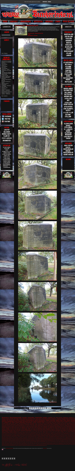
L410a (36, 443)
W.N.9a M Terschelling (6, 62)
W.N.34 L (17, 445)
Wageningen (52, 426)
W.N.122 (13, 438)
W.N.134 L (52, 444)
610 (54, 438)
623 (23, 435)
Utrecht (57, 417)
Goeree (13, 423)
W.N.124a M (17, 438)
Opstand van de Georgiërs (50, 432)
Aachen (12, 433)
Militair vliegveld (66, 420)
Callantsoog (62, 436)
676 (46, 436)
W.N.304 (11, 445)
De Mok (68, 436)
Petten (42, 426)
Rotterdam (70, 443)
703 (20, 427)
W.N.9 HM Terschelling (6, 61)
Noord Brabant (29, 434)
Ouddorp (41, 434)
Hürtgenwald (73, 431)
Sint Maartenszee (7, 444)
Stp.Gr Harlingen (61, 432)
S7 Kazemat (27, 425)
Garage (34, 428)
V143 (32, 444)
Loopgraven (6, 422)
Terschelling (29, 418)
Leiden (42, 443)
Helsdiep (61, 431)
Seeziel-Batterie (40, 424)
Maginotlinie (44, 443)
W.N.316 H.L (23, 436)
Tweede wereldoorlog (20, 424)
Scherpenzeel (72, 418)
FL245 (72, 438)
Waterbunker (32, 424)
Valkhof (38, 444)
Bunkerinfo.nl (5, 417)
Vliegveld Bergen (59, 420)
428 (53, 438)
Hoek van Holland (67, 431)
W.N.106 (47, 444)
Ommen (57, 443)
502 (56, 423)
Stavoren (15, 444)
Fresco (53, 431)
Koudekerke (34, 435)
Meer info (45, 1)
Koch (41, 432)
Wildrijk (37, 445)
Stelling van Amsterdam (58, 435)
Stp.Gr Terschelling (43, 418)
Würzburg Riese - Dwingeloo (5, 84)
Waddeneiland (9, 435)
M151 (35, 427)
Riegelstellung (43, 435)
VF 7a (35, 444)
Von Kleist (67, 434)
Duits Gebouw (63, 426)
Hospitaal (36, 426)
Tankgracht (57, 437)
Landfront (37, 420)
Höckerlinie (4, 427)
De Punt (66, 427)
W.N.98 (67, 428)
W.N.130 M (23, 438)
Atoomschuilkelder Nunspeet (6, 78)
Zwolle (54, 423)
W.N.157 (30, 438)
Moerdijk (48, 443)
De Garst (50, 431)
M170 (24, 434)
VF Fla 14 (63, 437)
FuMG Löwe (30, 428)
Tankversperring (69, 423)
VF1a (72, 435)
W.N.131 (27, 438)
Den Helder (16, 418)
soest (46, 445)
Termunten (62, 434)
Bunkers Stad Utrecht (6, 76)
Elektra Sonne (28, 432)
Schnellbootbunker (47, 433)
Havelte (36, 424)
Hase (56, 431)
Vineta (40, 444)
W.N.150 (59, 444)
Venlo (65, 432)
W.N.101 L (18, 431)
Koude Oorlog (36, 418)
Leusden (34, 422)
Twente (61, 425)
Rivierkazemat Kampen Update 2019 (6, 74)
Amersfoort (39, 422)
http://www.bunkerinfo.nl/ (9, 448)
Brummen (11, 434)
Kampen (9, 426)
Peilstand (44, 434)
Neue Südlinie (66, 424)
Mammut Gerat (38, 433)
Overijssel (47, 420)
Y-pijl (12, 435)
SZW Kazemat (49, 421)
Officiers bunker (31, 437)
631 (44, 436)
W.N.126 (50, 444)
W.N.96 (30, 445)
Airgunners (8, 443)
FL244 (71, 436)
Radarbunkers (32, 423)
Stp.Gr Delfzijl (56, 432)
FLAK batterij (47, 423)
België (55, 436)
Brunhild (19, 433)
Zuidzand (3, 433)
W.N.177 (69, 444)
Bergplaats (25, 423)
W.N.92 (18, 427)
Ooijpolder (7, 431)
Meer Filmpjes (5, 53)
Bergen (10, 423)
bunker (43, 422)
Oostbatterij (48, 428)
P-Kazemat (52, 428)
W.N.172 (66, 444)
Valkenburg (67, 437)
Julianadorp (4, 432)
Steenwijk (50, 437)
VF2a (74, 435)
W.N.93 (5, 435)
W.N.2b (73, 423)
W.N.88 (28, 445)
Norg (28, 437)
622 (58, 427)
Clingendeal (23, 427)
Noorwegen (54, 443)
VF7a (18, 432)
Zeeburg (44, 445)
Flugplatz (26, 428)
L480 (38, 443)
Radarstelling (22, 422)
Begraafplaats (51, 436)
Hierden (20, 443)
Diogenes (24, 432)
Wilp (42, 445)
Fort (3, 422)
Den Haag (28, 427)
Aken (36, 431)
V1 (30, 425)
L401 (13, 437)
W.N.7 (21, 445)
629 (55, 438)
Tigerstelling (20, 423)
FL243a (69, 438)
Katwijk (53, 421)
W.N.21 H (16, 436)
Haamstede (3, 437)
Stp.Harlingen (25, 444)
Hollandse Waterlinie (37, 425)
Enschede (27, 426)
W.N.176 (71, 432)
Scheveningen (44, 427)
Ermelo (24, 433)
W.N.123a (11, 427)
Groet (20, 434)
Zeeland (67, 418)
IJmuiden (24, 417)
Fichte (29, 433)
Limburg (11, 432)
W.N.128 (20, 438)
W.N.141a (56, 444)
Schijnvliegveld (53, 434)
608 (9, 433)
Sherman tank (58, 428)
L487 (40, 443)
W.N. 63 (70, 437)
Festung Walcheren (34, 432)
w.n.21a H (33, 431)
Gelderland (24, 418)
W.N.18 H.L (33, 438)
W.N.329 (32, 425)
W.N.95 (29, 436)
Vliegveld (63, 418)
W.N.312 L (14, 445)
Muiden (7, 423)
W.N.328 (26, 431)
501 (13, 425)
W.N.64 (19, 445)
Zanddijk (14, 435)
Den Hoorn (26, 435)
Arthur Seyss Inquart (41, 431)
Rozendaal (73, 443)
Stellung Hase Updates (6, 72)
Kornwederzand (61, 424)
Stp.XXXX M (29, 444)
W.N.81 (29, 431)
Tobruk (20, 418)
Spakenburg (12, 444)
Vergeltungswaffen (66, 433)
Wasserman (32, 436)
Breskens (11, 443)
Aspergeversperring (60, 421)
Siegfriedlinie (45, 426)
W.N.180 (43, 423)
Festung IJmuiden (10, 418)
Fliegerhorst (65, 417)
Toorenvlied (63, 428)
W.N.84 (74, 432)
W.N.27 (19, 436)
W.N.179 (72, 444)
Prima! (49, 1)
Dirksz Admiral (21, 428)
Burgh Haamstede (57, 422)
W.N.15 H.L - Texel (5, 69)
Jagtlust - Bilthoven (6, 93)
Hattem (58, 431)
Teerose (60, 437)
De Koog (65, 436)
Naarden (43, 428)
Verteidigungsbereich (41, 421)
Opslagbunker (67, 421)
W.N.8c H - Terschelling (4, 66)
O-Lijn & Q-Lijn (5, 75)
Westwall (45, 424)
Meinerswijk (40, 428)
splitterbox (3, 443)
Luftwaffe (43, 432)
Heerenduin (70, 427)
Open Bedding (34, 421)
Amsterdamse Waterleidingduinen (27, 420)
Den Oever (32, 427)
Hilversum (38, 432)
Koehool (28, 443)
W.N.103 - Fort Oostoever (5, 88)
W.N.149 (68, 432)
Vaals (3, 436)
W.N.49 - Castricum (6, 89)
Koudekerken (10, 437)
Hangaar (73, 426)
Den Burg (16, 428)
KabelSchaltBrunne (24, 443)
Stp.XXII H (53, 437)
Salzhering (3, 444)
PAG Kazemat (9, 420)
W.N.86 (42, 438)
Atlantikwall (72, 421)
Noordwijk (50, 443)
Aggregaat (23, 426)
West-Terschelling (57, 426)
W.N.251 (8, 445)
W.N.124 (10, 436)
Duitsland (58, 423)
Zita (51, 438)
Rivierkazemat (49, 425)
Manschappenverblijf (15, 417)
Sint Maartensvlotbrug (57, 433)
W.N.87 (26, 445)
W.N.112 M (10, 438)
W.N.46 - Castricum (6, 90)
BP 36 (48, 436)
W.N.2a (36, 438)
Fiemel (18, 434)
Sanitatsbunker (49, 434)
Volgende (49, 408)
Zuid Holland (12, 422)
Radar (53, 422)
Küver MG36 (31, 443)
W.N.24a (6, 445)
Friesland (17, 422)
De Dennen (12, 428)
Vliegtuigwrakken (10, 421)
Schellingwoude (45, 437)
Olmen (39, 426)
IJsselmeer (66, 422)
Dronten (73, 425)
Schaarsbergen (39, 427)
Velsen (5, 436)
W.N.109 (6, 438)
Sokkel (50, 435)
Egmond (52, 424)
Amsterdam (8, 428)
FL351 (14, 443)
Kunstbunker (39, 435)
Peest (35, 437)
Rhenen (23, 425)
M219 (26, 434)
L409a (34, 443)
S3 (54, 428)
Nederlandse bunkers (41, 417)
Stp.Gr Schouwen (38, 423)
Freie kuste (63, 423)
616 (8, 434)
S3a (54, 417)
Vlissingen (73, 420)
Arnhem (69, 422)
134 (18, 426)
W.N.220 (15, 427)
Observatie (42, 433)
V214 (33, 444)
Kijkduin (3, 431)
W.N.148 (13, 436)
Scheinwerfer (4, 425)
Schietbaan (11, 431)
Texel (29, 421)
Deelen (28, 423)
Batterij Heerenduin (68, 425)
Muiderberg (4, 421)
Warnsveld (6, 434)
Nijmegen (7, 427)
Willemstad (39, 445)
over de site (45, 448)
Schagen (41, 437)
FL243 (26, 433)
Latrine (3, 424)
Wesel (44, 438)
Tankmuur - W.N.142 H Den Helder (6, 86)
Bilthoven (20, 432)
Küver (46, 425)
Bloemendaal (31, 426)
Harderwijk (20, 425)
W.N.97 (3, 434)
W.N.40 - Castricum (6, 92)
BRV (59, 438)
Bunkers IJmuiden (51, 418)
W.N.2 (74, 444)
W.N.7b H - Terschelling (4, 64)
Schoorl (8, 425)
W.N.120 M (23, 431)
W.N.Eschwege (33, 445)
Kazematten (31, 417)
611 (20, 435)
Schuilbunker (49, 427)
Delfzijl (22, 433)
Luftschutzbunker (32, 433)
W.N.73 (63, 425)
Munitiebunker (42, 420)
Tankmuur (16, 423)
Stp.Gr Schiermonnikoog (19, 444)
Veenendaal (52, 420)
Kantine (31, 435)
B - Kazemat (58, 418)
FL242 (29, 435)
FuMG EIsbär (17, 443)
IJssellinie (4, 420)
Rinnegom (38, 437)
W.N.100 (73, 437)
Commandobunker (48, 422)
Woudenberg (25, 421)
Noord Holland (16, 420)
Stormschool (58, 434)
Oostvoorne (15, 432)
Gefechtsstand (69, 426)
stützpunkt (6, 433)
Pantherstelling (72, 424)
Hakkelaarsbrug (4, 426)
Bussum (46, 431)
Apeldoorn (15, 433)
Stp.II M (63, 435)
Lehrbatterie (17, 437)
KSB (22, 434)
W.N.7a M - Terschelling (4, 68)
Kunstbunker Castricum (7, 91)
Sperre (58, 425)
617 (22, 435)
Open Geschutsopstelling (36, 434)
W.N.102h (3, 438)
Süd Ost (16, 426)
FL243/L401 (15, 434)
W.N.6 (53, 427)
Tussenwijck (69, 435)
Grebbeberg (56, 424)
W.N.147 (70, 433)
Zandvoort (71, 417)
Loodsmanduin (25, 437)
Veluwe (62, 422)
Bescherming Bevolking (64, 438)
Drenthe (16, 421)
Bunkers (61, 417)
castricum (11, 425)
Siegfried (52, 433)
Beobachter (58, 436)
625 (10, 433)
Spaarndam (52, 435)
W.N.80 (23, 445)
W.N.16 (71, 434)
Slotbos (51, 423)
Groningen (20, 421)
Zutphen (56, 427)
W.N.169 (61, 444)
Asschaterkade (27, 424)
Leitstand (7, 432)
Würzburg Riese (48, 438)
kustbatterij (18, 435)
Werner (36, 436)
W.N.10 (7, 436)
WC (48, 426)
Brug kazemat (62, 427)
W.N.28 (3, 435)
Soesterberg (55, 425)
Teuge (66, 435)
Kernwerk (43, 425)
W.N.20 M (3, 445)
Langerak (12, 426)
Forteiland (16, 425)
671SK (58, 438)
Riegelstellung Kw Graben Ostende (63, 443)
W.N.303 (39, 438)
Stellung (14, 431)
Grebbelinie (50, 417)
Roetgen (47, 435)
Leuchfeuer (20, 437)
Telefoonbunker (13, 424)
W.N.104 (42, 444)
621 (20, 426)
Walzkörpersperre (72, 428)
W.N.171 (64, 444)
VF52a (62, 433)
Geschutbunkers (28, 422)
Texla (65, 434)
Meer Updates (5, 95)
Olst (65, 423)
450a (5, 443)
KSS (36, 428)
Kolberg (7, 437)
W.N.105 (44, 444)
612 (43, 436)
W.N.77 (26, 436)
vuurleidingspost (39, 436)
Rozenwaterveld (7, 424)
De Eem (48, 424)
